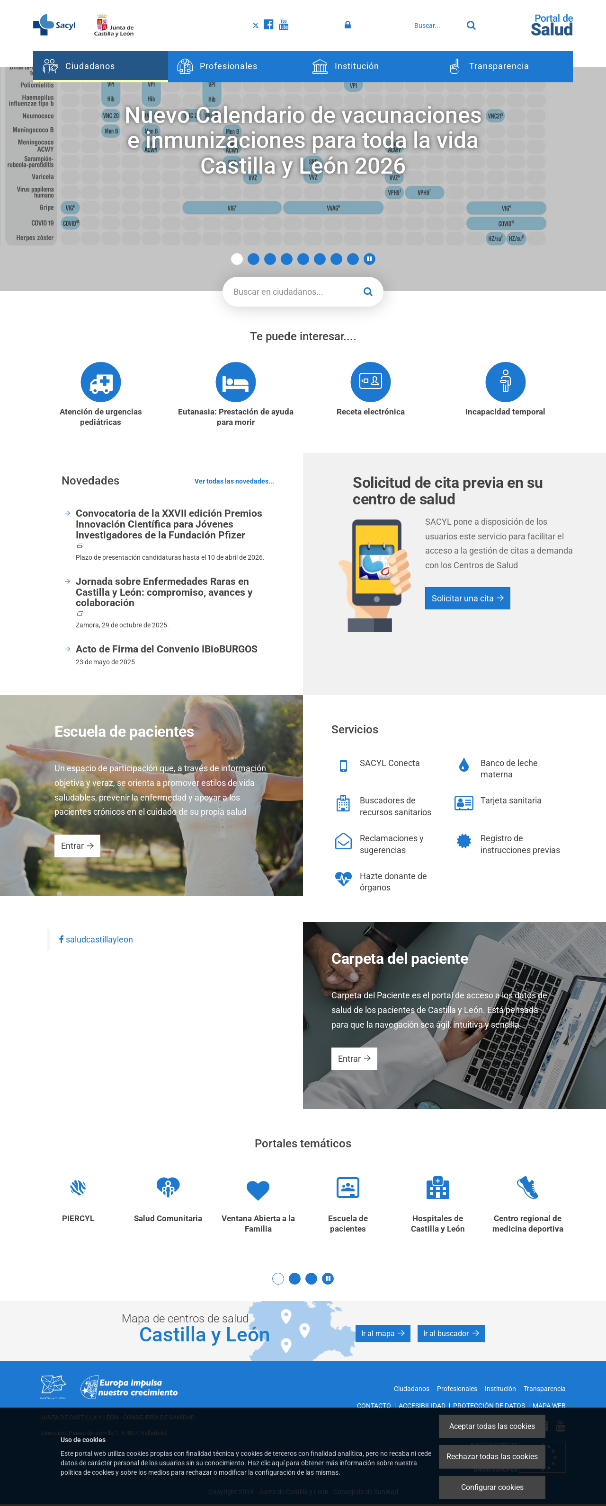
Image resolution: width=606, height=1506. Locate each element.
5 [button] (303, 259)
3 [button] (270, 259)
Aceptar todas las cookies (492, 1426)
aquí (278, 1463)
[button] (369, 259)
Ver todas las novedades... (234, 482)
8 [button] (353, 259)
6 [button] (320, 259)
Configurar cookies (492, 1487)
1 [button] (237, 259)
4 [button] (287, 259)
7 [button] (336, 259)
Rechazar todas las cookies (492, 1456)
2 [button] (253, 259)
